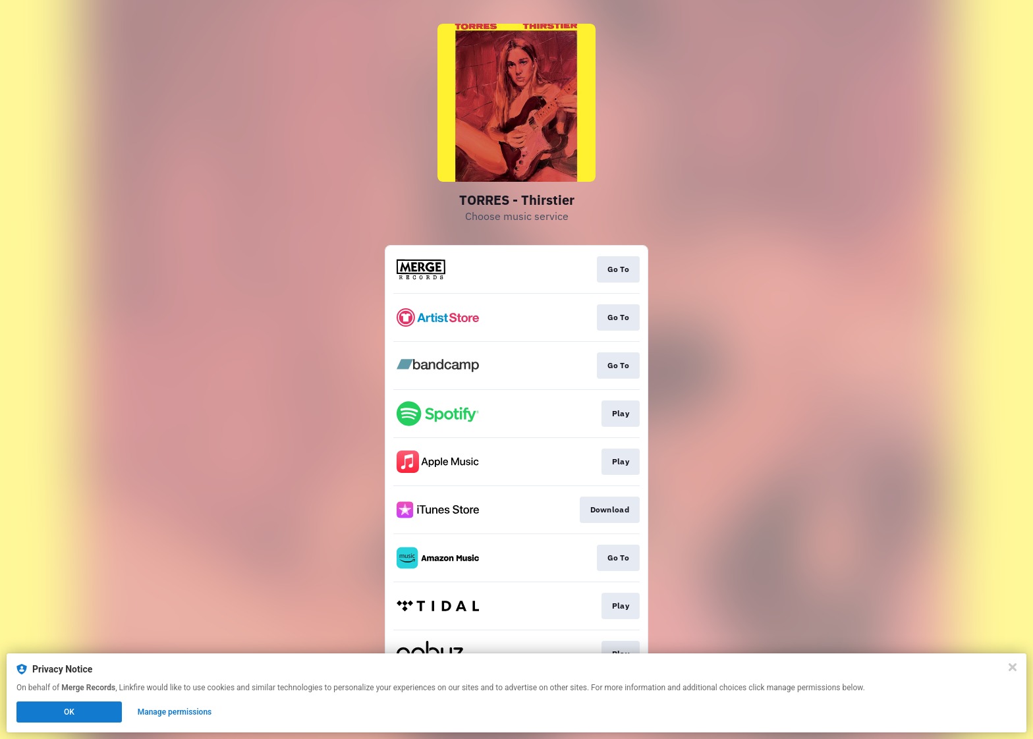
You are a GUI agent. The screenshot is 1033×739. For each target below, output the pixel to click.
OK (69, 712)
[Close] (1012, 667)
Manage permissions (175, 712)
